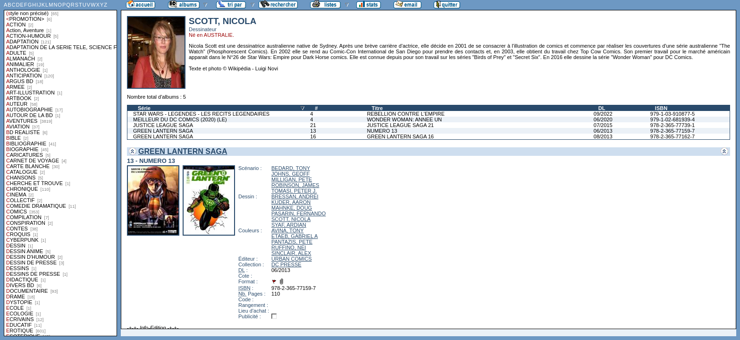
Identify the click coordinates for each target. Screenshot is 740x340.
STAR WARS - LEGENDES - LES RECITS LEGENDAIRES (201, 114)
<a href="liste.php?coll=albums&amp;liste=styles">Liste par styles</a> (60, 168)
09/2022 (603, 114)
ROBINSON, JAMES (295, 185)
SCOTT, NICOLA (291, 219)
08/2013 (603, 136)
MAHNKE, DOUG (291, 208)
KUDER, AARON (291, 202)
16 (313, 136)
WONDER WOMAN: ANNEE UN (404, 119)
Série (144, 108)
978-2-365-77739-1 (672, 125)
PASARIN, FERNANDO (298, 213)
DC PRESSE (286, 264)
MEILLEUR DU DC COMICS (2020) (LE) (180, 119)
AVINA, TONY (287, 230)
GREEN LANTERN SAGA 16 (400, 136)
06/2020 (603, 119)
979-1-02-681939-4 (672, 119)
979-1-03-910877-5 (672, 114)
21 (313, 125)
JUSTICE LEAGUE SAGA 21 (400, 125)
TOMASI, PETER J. (294, 191)
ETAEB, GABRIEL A (294, 236)
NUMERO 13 (382, 131)
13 (313, 131)
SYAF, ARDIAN (288, 225)
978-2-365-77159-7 (672, 131)
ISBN (661, 108)
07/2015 (603, 125)
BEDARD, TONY (290, 168)
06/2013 (603, 131)
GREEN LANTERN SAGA (163, 131)
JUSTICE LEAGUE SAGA (163, 125)
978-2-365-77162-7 (672, 136)
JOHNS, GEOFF (290, 174)
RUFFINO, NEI (288, 247)
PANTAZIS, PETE (291, 242)
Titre (377, 108)
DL (601, 108)
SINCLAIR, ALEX (291, 253)
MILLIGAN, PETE (291, 179)
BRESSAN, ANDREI (295, 196)
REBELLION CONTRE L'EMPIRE (406, 114)
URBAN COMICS (291, 259)
